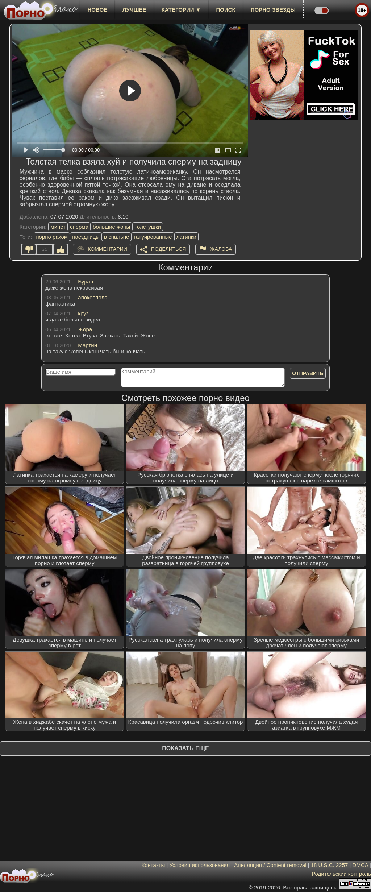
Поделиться (168, 249)
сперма (79, 227)
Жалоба (221, 249)
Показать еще (185, 748)
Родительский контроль (341, 874)
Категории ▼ (181, 10)
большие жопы (111, 227)
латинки (186, 237)
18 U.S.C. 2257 (329, 865)
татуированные (152, 237)
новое (97, 10)
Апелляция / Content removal (270, 865)
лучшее (134, 10)
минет (58, 227)
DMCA (360, 865)
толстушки (147, 227)
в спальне (116, 237)
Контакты (153, 865)
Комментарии (107, 249)
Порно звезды (273, 10)
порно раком (52, 237)
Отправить (308, 373)
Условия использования (200, 865)
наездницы (86, 237)
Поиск (225, 10)
